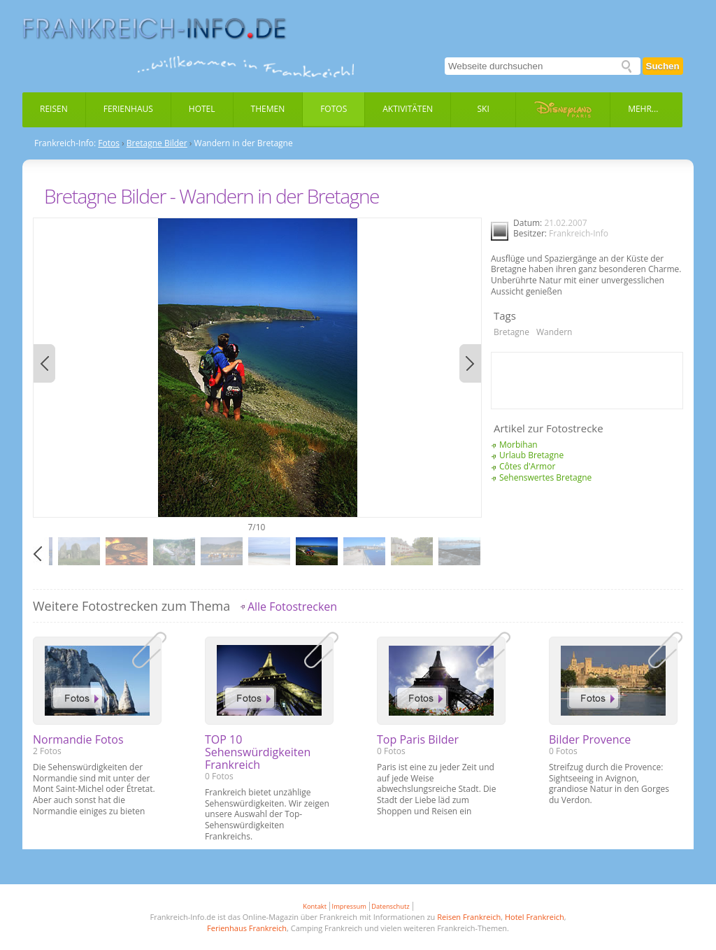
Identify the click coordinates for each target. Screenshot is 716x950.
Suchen (663, 66)
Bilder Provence (590, 739)
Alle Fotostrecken (292, 606)
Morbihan (518, 445)
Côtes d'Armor (527, 466)
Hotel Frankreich (534, 917)
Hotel (202, 109)
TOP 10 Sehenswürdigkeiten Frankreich (257, 752)
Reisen (54, 109)
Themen (268, 109)
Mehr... (643, 109)
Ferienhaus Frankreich (247, 928)
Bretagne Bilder (157, 143)
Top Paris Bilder (418, 739)
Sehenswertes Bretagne (545, 477)
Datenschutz (390, 906)
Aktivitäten (407, 109)
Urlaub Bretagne (531, 455)
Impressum (349, 906)
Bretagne (511, 332)
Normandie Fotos (78, 739)
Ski (483, 109)
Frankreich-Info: (65, 143)
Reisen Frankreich (469, 917)
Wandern (554, 332)
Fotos (333, 109)
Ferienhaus (128, 109)
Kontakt (315, 906)
